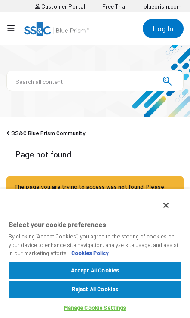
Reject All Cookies (95, 289)
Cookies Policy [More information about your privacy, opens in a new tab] (89, 253)
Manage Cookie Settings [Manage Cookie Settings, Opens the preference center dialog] (95, 307)
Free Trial (114, 6)
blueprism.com (162, 6)
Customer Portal (60, 6)
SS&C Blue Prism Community (48, 132)
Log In (163, 28)
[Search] (95, 81)
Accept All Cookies (95, 270)
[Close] (165, 205)
